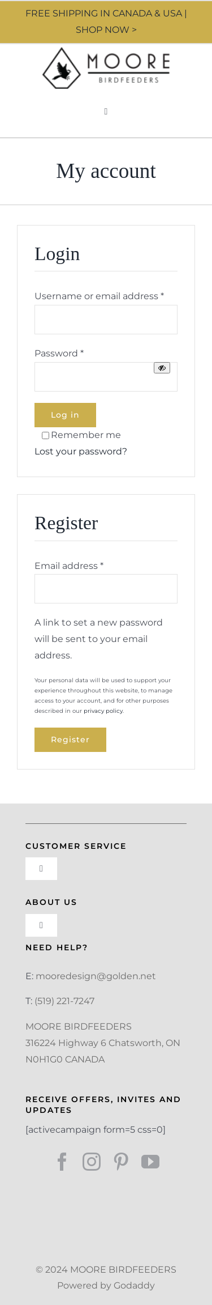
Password (59, 353)
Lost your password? (80, 451)
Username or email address (99, 296)
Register (70, 739)
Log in (65, 415)
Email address (68, 565)
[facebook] (62, 1162)
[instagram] (92, 1162)
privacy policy (103, 711)
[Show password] (162, 367)
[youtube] (150, 1162)
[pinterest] (121, 1162)
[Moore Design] (106, 51)
